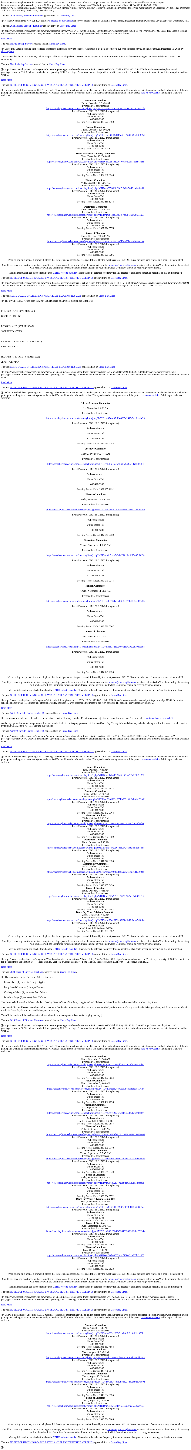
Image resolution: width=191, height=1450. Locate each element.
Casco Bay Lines (68, 15)
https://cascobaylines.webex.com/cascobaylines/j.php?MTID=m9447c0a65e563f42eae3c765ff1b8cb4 (95, 847)
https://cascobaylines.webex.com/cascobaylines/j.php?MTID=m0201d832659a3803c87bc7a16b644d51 (95, 1158)
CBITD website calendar (64, 272)
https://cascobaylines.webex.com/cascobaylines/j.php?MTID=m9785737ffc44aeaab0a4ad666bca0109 (95, 1406)
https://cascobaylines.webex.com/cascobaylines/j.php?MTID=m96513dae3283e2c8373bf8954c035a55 (95, 601)
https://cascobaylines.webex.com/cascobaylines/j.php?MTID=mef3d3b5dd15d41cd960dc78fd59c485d (95, 135)
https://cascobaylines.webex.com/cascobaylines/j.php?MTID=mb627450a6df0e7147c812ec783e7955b (95, 108)
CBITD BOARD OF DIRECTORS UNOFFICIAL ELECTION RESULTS (45, 295)
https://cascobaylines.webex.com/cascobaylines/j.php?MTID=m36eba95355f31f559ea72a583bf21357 (95, 775)
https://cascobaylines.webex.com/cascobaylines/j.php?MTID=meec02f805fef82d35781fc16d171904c (95, 872)
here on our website (150, 92)
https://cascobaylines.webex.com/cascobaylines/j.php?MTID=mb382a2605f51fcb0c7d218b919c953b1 (95, 1333)
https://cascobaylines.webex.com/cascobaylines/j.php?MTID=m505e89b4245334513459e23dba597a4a (95, 1231)
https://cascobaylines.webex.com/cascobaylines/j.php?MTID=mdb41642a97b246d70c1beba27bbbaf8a (95, 1357)
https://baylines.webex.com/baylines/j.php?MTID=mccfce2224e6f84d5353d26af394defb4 (95, 1113)
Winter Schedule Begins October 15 (27, 713)
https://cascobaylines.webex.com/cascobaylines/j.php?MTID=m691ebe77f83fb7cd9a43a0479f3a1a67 (95, 215)
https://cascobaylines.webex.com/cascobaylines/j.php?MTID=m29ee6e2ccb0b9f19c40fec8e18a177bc (95, 1088)
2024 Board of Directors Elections (26, 972)
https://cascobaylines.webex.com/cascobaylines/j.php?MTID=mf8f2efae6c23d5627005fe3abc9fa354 (95, 464)
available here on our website (160, 718)
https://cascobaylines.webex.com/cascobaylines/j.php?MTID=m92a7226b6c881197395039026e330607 (95, 1134)
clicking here (7, 51)
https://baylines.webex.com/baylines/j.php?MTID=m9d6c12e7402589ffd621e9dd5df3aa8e (95, 1183)
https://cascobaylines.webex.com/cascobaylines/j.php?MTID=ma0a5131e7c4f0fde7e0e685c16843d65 (95, 161)
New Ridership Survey (21, 43)
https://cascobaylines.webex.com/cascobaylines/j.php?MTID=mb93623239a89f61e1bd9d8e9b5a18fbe (95, 920)
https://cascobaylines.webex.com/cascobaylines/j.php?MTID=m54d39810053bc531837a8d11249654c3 (95, 509)
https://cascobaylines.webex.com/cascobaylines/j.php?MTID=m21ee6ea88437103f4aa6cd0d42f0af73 (95, 823)
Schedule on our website (61, 20)
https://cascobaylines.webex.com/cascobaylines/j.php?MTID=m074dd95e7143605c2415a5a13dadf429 (95, 418)
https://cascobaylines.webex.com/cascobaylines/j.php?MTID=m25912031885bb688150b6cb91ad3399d (95, 799)
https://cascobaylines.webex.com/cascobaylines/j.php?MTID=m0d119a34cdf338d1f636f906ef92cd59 (95, 1064)
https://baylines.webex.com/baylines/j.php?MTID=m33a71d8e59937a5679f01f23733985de (95, 1207)
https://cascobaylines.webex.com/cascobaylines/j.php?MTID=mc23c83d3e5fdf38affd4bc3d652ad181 (95, 241)
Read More (6, 38)
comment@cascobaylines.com (122, 265)
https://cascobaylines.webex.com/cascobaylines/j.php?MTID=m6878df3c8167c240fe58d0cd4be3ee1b (95, 188)
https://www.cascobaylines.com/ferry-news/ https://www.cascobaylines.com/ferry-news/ (95, 725)
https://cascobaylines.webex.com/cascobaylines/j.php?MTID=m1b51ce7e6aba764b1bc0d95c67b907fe (95, 555)
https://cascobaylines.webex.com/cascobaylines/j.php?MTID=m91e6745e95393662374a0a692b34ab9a (95, 1381)
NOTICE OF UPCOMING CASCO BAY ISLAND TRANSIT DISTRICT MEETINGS (52, 85)
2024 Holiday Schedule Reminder (26, 15)
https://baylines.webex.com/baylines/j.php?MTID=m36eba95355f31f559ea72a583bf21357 (95, 1255)
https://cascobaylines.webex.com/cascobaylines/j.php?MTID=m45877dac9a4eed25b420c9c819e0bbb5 (95, 646)
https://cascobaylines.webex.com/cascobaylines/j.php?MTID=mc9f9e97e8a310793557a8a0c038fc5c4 (95, 896)
